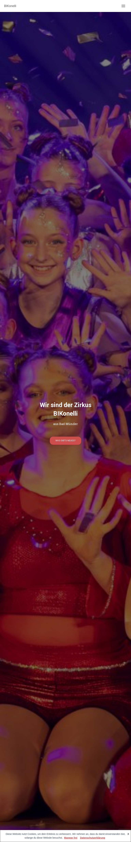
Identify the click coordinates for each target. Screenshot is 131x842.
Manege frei (70, 837)
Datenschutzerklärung (92, 837)
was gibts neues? (65, 440)
